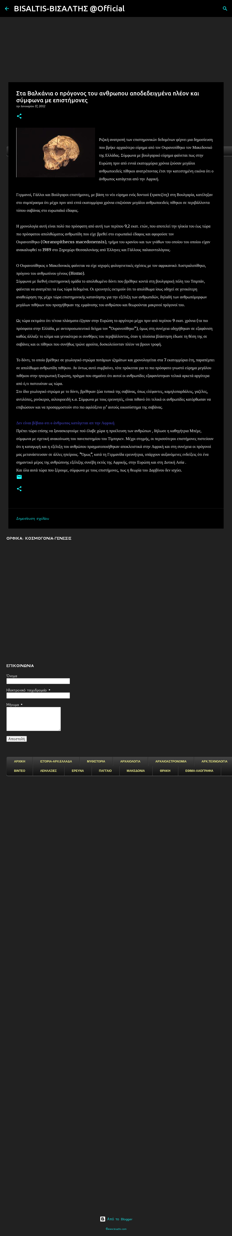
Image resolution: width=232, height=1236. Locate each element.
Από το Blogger (116, 1219)
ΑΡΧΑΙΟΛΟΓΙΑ (130, 761)
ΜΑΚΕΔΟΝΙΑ (136, 771)
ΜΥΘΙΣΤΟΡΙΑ (96, 761)
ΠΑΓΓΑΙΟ (105, 771)
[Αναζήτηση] (131, 9)
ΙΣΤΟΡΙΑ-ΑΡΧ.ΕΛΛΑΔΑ (56, 761)
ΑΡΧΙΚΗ (19, 761)
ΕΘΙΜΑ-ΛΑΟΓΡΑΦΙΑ (199, 771)
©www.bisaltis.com (116, 1229)
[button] (19, 116)
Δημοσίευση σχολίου (32, 518)
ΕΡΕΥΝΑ (78, 771)
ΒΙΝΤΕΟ (19, 771)
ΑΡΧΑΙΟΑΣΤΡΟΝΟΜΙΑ (170, 761)
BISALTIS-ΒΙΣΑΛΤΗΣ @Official (69, 8)
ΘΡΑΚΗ (165, 771)
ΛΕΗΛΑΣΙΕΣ (48, 771)
